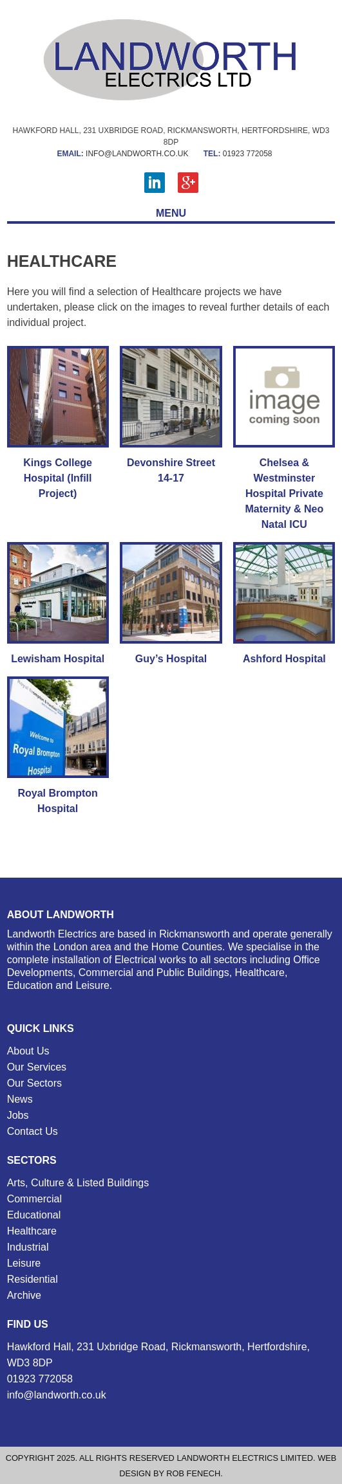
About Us (28, 1050)
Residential (32, 1279)
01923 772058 (238, 153)
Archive (24, 1295)
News (20, 1099)
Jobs (18, 1115)
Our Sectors (34, 1083)
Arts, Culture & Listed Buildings (78, 1182)
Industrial (28, 1247)
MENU (171, 213)
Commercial (34, 1198)
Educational (34, 1214)
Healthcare (32, 1231)
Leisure (24, 1263)
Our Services (36, 1067)
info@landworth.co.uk (122, 153)
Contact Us (32, 1131)
